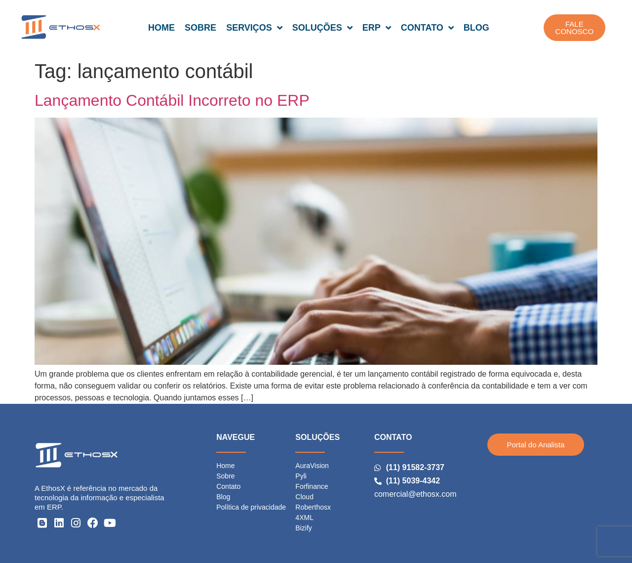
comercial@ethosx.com (415, 494)
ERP (376, 27)
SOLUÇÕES (322, 27)
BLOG (476, 28)
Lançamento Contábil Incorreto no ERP (172, 100)
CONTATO (427, 27)
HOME (161, 28)
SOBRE (200, 28)
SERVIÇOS (254, 27)
